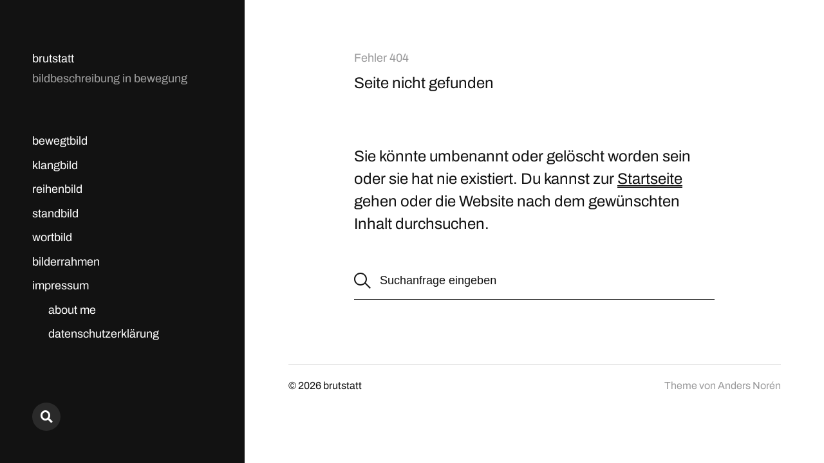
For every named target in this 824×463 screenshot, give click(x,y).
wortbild (52, 237)
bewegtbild (60, 140)
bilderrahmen (66, 261)
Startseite (649, 178)
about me (72, 310)
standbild (55, 213)
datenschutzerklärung (103, 333)
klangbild (55, 165)
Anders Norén (749, 385)
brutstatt (53, 58)
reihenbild (57, 189)
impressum (60, 285)
